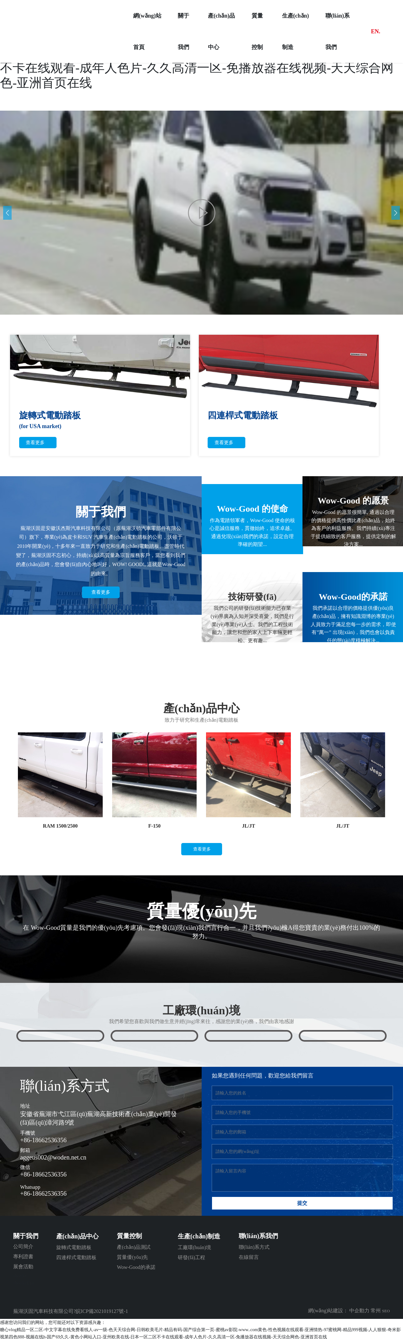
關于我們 (25, 1235)
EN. (375, 31)
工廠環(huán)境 (194, 1247)
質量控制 (129, 1235)
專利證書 (23, 1256)
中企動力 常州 (364, 1310)
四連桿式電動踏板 (76, 1257)
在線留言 (249, 1257)
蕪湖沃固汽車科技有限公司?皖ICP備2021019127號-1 (70, 1311)
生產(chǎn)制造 (199, 1236)
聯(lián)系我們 (258, 1235)
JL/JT (248, 826)
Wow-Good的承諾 (136, 1267)
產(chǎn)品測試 (133, 1247)
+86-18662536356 (43, 1140)
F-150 (154, 826)
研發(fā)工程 (191, 1257)
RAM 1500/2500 (60, 826)
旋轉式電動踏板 (73, 1247)
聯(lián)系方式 (254, 1247)
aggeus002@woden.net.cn (53, 1157)
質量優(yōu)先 (132, 1257)
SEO (386, 1311)
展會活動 (23, 1266)
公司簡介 (23, 1246)
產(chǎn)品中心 (77, 1236)
